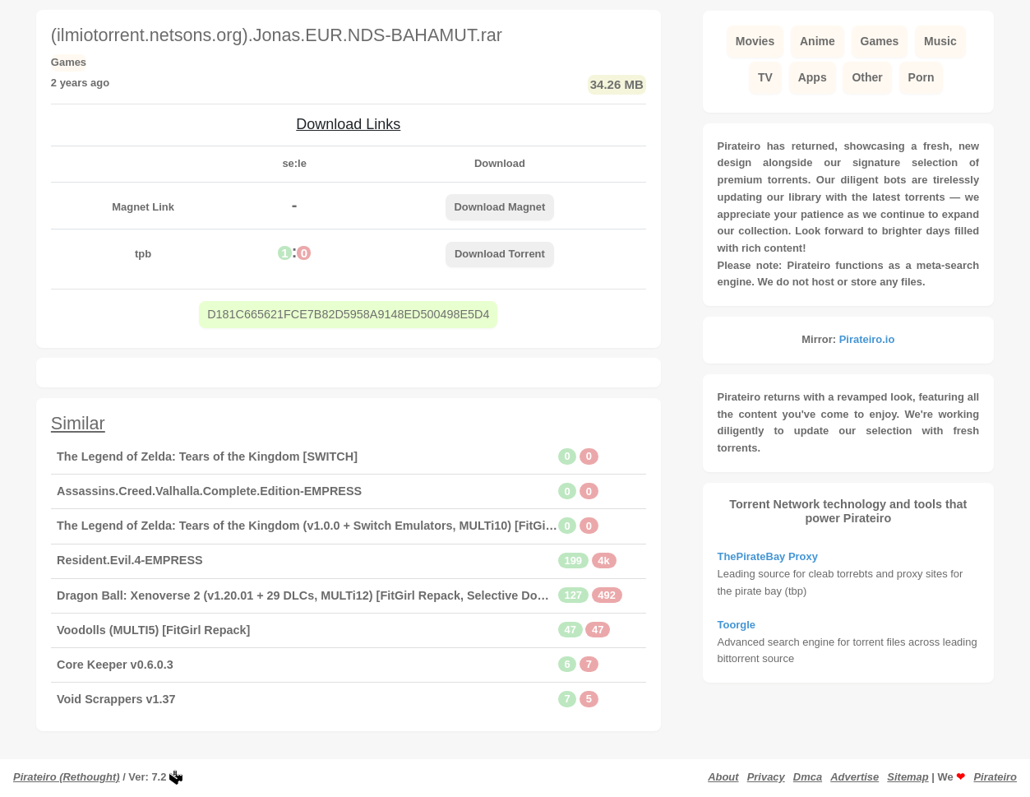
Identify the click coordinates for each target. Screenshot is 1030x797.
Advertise (854, 777)
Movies (755, 41)
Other (867, 77)
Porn (921, 77)
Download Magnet (499, 207)
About (723, 777)
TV (765, 77)
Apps (812, 77)
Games (880, 41)
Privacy (766, 777)
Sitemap (907, 777)
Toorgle (737, 625)
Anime (817, 41)
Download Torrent (500, 254)
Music (940, 41)
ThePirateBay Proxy (768, 556)
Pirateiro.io (867, 339)
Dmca (807, 777)
